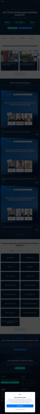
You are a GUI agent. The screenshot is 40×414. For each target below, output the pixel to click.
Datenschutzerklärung (26, 402)
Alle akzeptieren (20, 405)
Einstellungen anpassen (20, 409)
